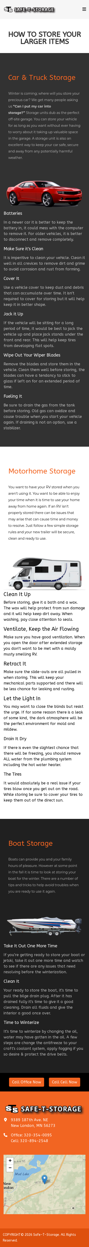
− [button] (29, 1179)
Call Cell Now (64, 1082)
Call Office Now (26, 1082)
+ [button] (29, 1176)
